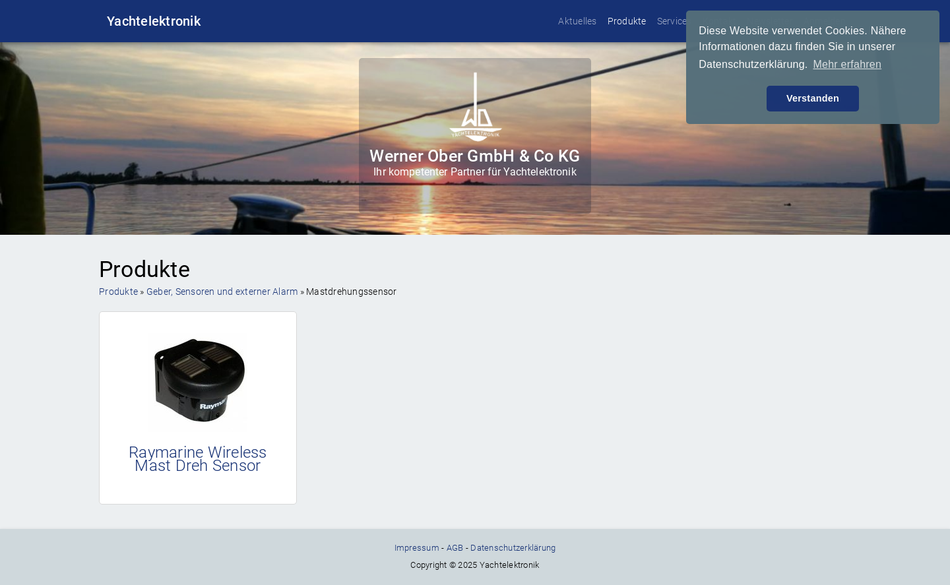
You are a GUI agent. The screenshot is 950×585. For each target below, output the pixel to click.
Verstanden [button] (812, 98)
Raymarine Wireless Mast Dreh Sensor (198, 459)
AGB (455, 548)
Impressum (417, 548)
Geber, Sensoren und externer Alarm (222, 291)
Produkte (627, 21)
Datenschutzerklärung (512, 548)
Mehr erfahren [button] (847, 64)
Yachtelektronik (154, 21)
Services (674, 21)
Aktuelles (577, 21)
